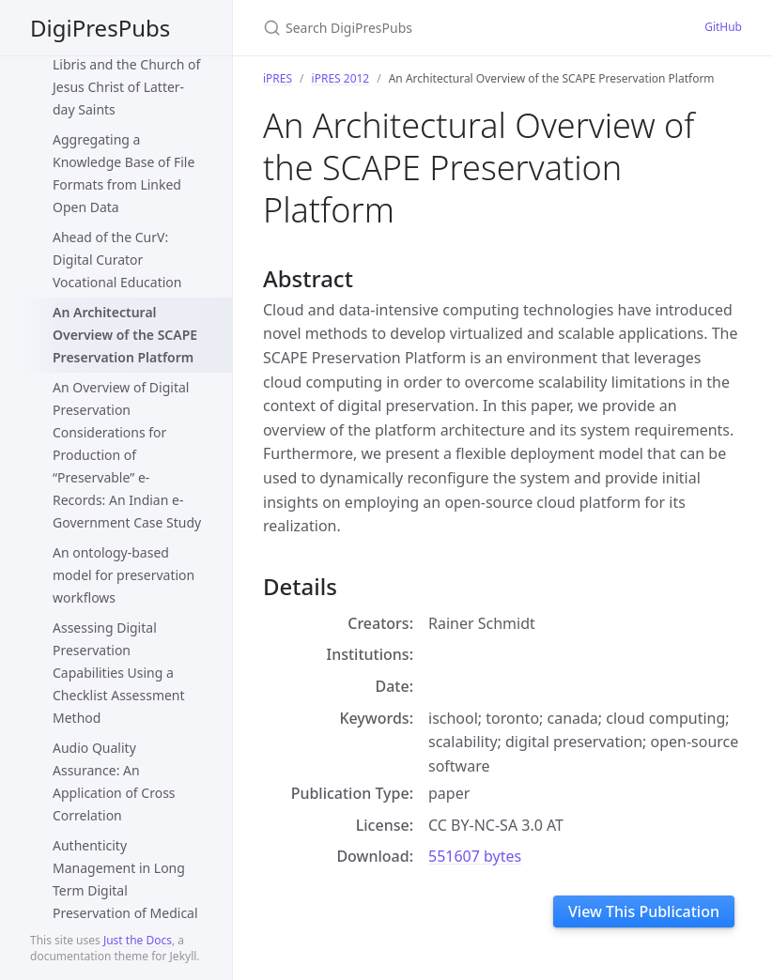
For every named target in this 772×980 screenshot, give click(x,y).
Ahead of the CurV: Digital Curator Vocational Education (117, 259)
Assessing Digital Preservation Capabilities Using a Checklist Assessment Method (119, 673)
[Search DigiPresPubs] (461, 27)
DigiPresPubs (100, 27)
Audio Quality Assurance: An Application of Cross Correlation (114, 781)
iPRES (277, 78)
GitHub (723, 27)
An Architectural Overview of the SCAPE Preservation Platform (125, 334)
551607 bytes (474, 856)
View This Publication (643, 911)
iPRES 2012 (341, 78)
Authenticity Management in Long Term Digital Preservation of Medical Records (125, 890)
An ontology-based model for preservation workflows (123, 575)
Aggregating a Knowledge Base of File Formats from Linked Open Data (123, 173)
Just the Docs (137, 940)
